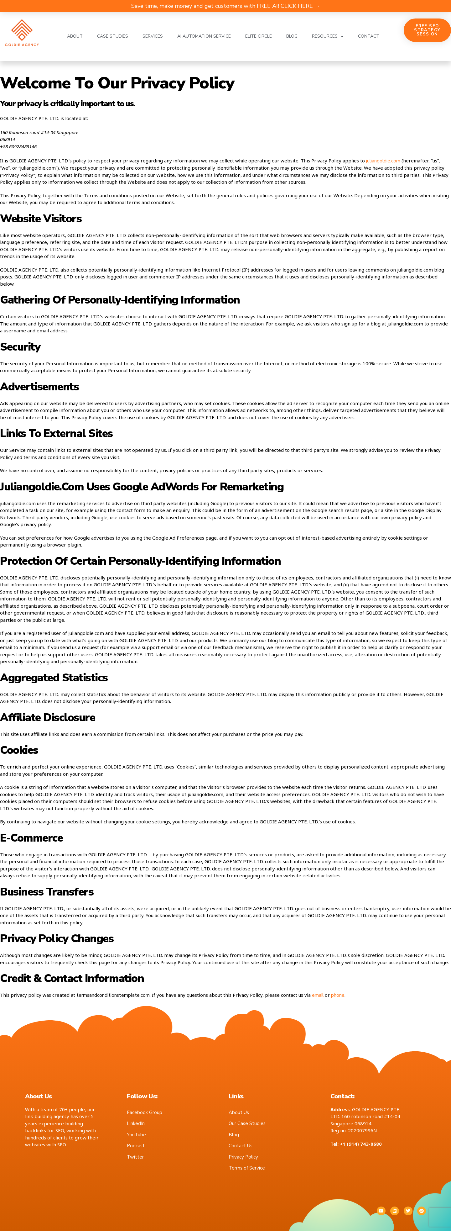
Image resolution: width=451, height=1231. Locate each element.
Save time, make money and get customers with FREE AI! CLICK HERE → (225, 6)
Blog (292, 36)
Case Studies (112, 36)
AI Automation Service (204, 36)
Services (153, 36)
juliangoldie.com (383, 161)
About (75, 36)
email (318, 995)
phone (338, 995)
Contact (368, 36)
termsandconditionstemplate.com (113, 995)
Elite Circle (258, 36)
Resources (328, 36)
